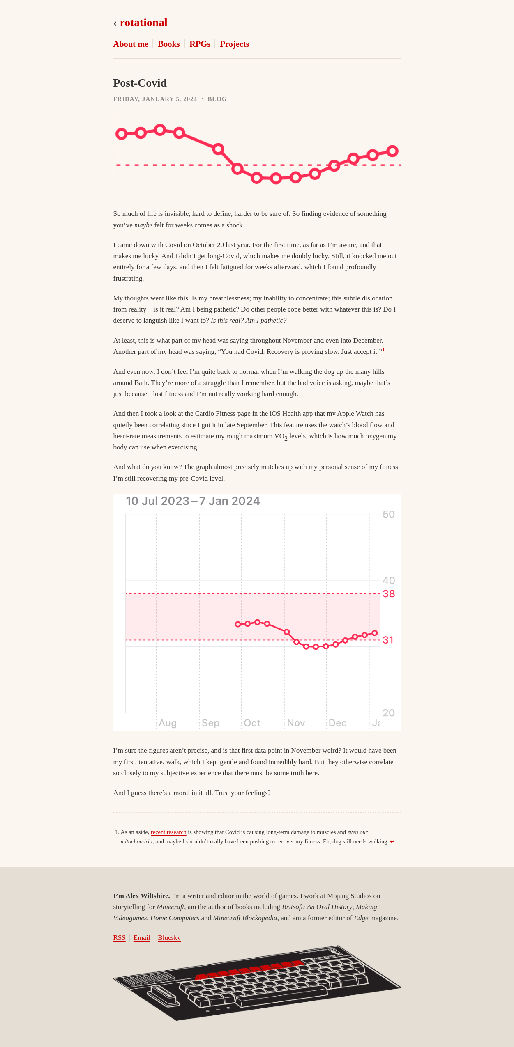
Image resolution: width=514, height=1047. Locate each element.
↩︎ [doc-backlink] (392, 841)
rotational (144, 22)
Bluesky (169, 938)
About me (131, 43)
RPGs (199, 43)
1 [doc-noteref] (383, 349)
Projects (234, 43)
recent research (169, 832)
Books (169, 43)
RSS (119, 938)
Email (142, 938)
